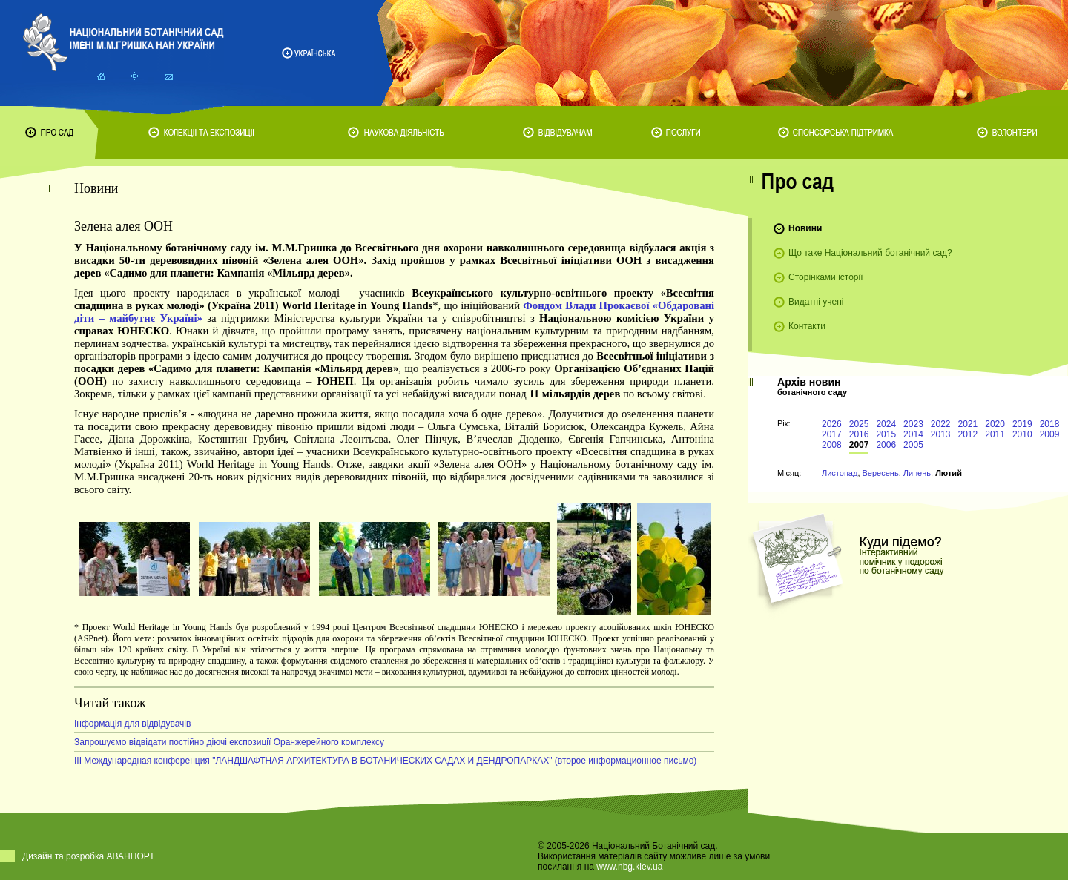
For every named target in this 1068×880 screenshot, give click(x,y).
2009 (1050, 434)
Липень (917, 473)
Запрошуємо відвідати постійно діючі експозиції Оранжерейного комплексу (229, 742)
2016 (859, 434)
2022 (941, 424)
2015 (886, 434)
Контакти (806, 326)
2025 (859, 424)
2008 (832, 445)
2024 (886, 424)
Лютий (948, 473)
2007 (859, 445)
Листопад (839, 473)
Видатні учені (815, 302)
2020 (995, 424)
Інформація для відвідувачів (132, 723)
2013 (941, 434)
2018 (1050, 424)
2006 (886, 445)
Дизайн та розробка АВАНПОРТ (88, 856)
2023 (913, 424)
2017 (832, 434)
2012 (968, 434)
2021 (968, 424)
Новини (805, 228)
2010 (1022, 434)
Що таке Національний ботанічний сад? (870, 253)
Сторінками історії (825, 277)
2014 (913, 434)
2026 (832, 424)
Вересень (881, 473)
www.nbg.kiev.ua (629, 866)
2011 (995, 434)
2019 (1022, 424)
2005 (913, 445)
